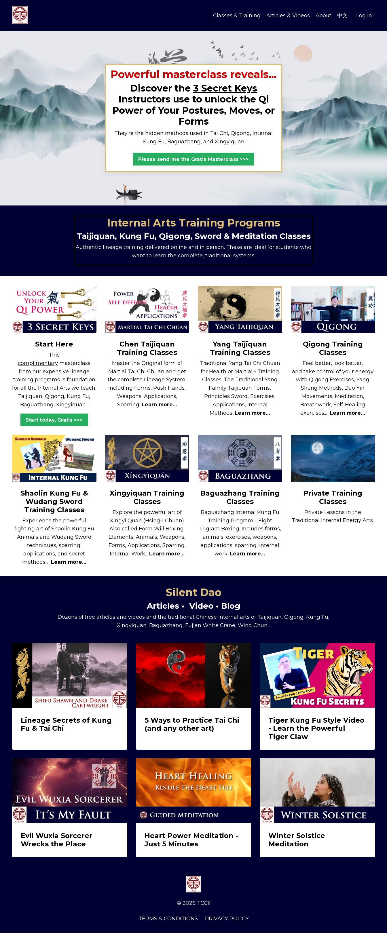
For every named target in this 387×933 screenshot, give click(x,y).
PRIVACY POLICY (227, 918)
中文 (342, 15)
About (323, 15)
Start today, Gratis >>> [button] (54, 420)
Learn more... (159, 404)
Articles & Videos (288, 15)
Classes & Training (237, 15)
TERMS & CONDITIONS (168, 918)
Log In (364, 15)
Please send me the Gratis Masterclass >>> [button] (193, 159)
